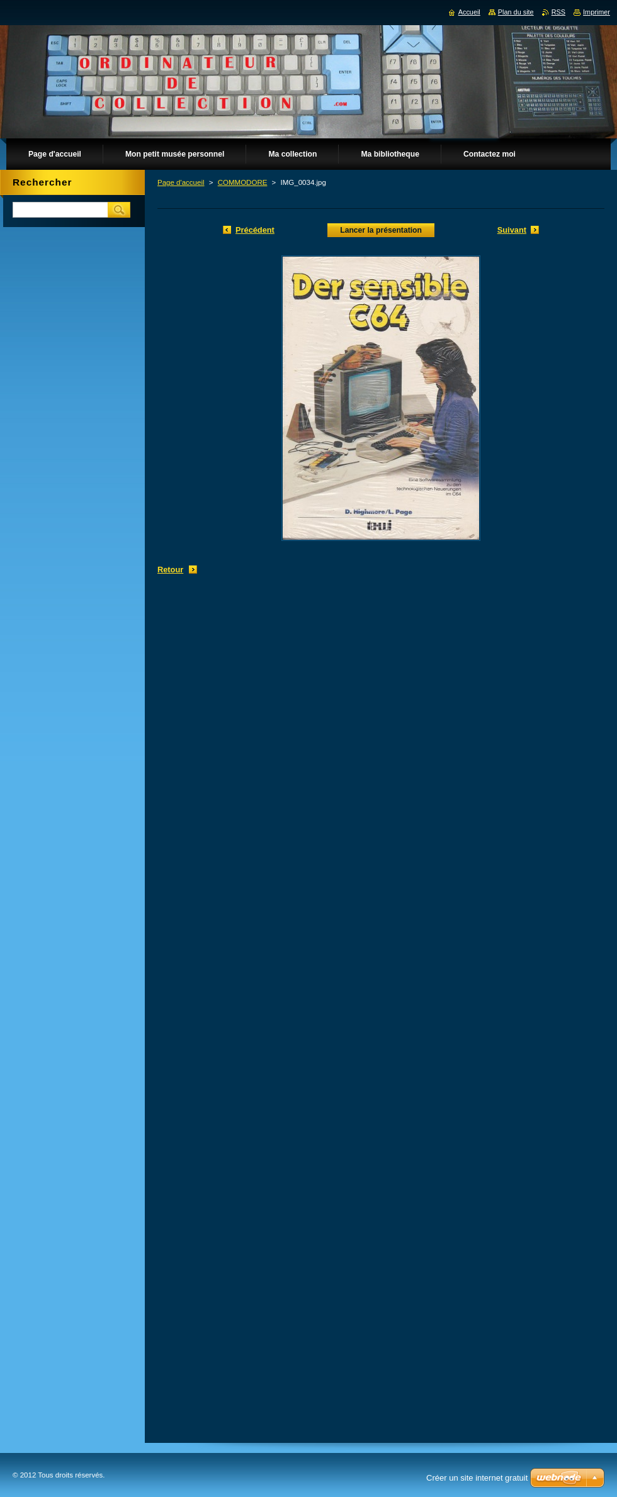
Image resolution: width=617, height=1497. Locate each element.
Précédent (255, 230)
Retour (170, 569)
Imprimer (596, 12)
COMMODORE (243, 182)
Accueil (469, 12)
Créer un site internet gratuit (477, 1478)
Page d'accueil (181, 182)
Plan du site (516, 12)
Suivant (511, 230)
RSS (558, 12)
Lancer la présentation (381, 230)
